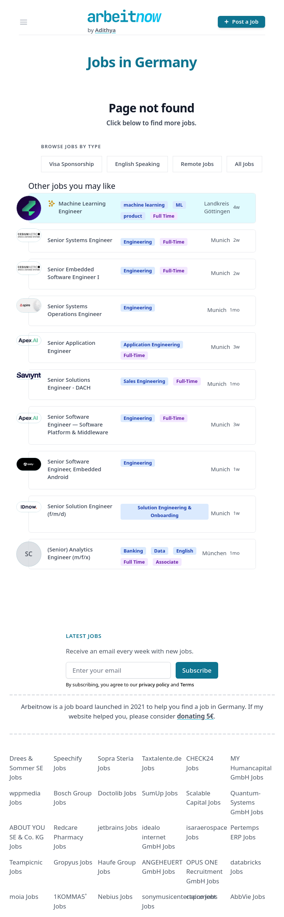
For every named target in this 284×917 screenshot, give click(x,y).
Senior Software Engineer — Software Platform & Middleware (78, 424)
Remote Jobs (197, 163)
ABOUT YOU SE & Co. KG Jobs (27, 836)
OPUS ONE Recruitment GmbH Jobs (204, 871)
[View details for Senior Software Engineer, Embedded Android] (28, 470)
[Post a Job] (241, 22)
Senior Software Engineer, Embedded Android (74, 469)
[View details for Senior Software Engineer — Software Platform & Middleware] (28, 425)
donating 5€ (195, 716)
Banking (133, 550)
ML (179, 204)
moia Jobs (24, 896)
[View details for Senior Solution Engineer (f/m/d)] (28, 514)
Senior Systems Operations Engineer (75, 309)
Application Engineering (152, 344)
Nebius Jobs (115, 896)
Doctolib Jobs (117, 793)
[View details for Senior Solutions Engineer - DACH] (28, 384)
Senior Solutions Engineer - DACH (69, 383)
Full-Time (134, 355)
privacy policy (154, 684)
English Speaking (137, 163)
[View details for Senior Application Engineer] (28, 347)
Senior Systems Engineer (80, 240)
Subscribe (197, 670)
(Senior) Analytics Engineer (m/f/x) (70, 553)
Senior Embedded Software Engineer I (73, 273)
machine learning (144, 204)
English (184, 550)
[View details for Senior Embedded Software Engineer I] (28, 273)
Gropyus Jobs (73, 862)
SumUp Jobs (160, 793)
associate (167, 561)
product (133, 216)
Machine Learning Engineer (82, 207)
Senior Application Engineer (71, 346)
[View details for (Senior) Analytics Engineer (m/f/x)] (28, 554)
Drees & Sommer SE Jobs (26, 767)
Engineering (138, 241)
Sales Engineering (144, 381)
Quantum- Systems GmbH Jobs (246, 802)
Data (159, 550)
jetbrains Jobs (118, 827)
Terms (187, 684)
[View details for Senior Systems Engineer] (28, 241)
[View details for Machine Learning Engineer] (28, 208)
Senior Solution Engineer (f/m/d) (80, 509)
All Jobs (244, 163)
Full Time (163, 216)
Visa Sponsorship (71, 163)
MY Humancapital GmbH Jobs (251, 767)
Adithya (105, 30)
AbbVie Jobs (247, 896)
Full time (134, 561)
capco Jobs (202, 896)
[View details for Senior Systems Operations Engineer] (28, 310)
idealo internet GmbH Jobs (158, 836)
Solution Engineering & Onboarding (165, 511)
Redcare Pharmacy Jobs (68, 836)
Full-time (174, 241)
